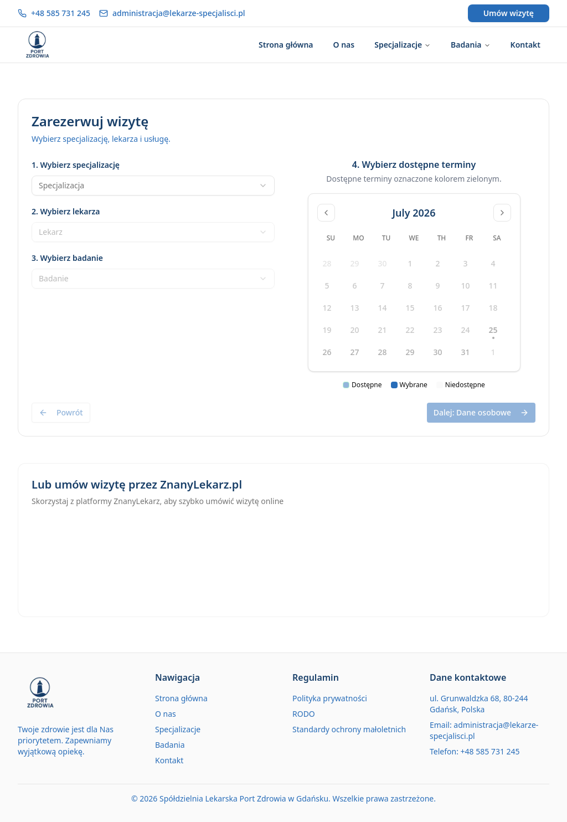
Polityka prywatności (329, 698)
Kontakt (169, 760)
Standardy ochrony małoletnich (349, 729)
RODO (303, 713)
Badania (170, 744)
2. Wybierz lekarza (66, 211)
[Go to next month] (502, 213)
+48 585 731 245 (60, 13)
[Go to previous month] (326, 213)
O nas (165, 713)
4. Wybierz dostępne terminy (414, 164)
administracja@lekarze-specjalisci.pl (178, 13)
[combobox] (153, 186)
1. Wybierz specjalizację (76, 165)
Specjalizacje (177, 729)
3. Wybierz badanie (67, 258)
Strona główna (181, 698)
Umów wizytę (508, 13)
